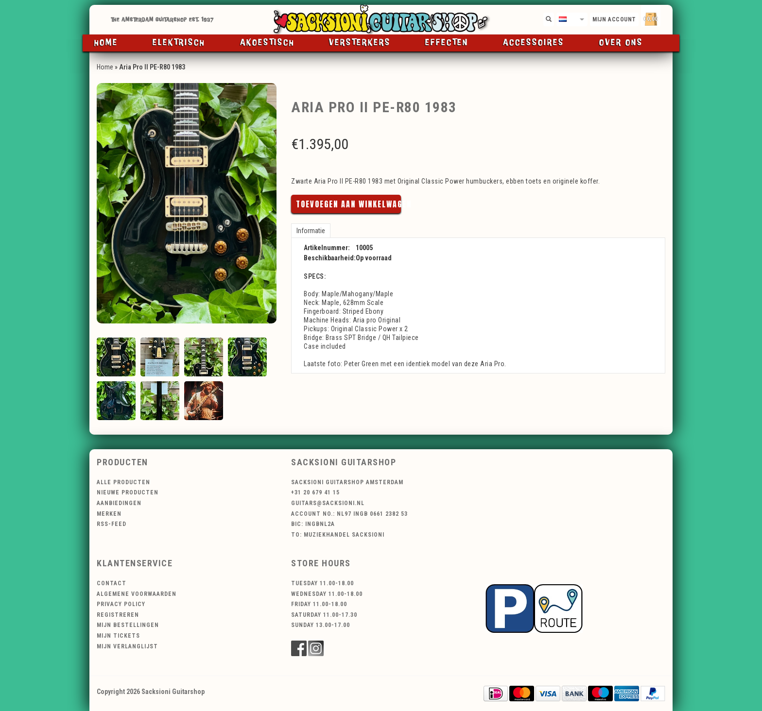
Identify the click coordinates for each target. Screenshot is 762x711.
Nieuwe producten (127, 492)
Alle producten (123, 482)
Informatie (310, 231)
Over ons (621, 42)
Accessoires (533, 42)
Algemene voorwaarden (136, 594)
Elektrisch (179, 42)
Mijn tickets (118, 635)
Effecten (446, 42)
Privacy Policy (121, 604)
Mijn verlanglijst (127, 646)
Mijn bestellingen (128, 625)
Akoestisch (267, 42)
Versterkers (360, 42)
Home (106, 42)
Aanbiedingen (119, 503)
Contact (111, 583)
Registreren (118, 614)
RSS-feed (111, 524)
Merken (109, 513)
